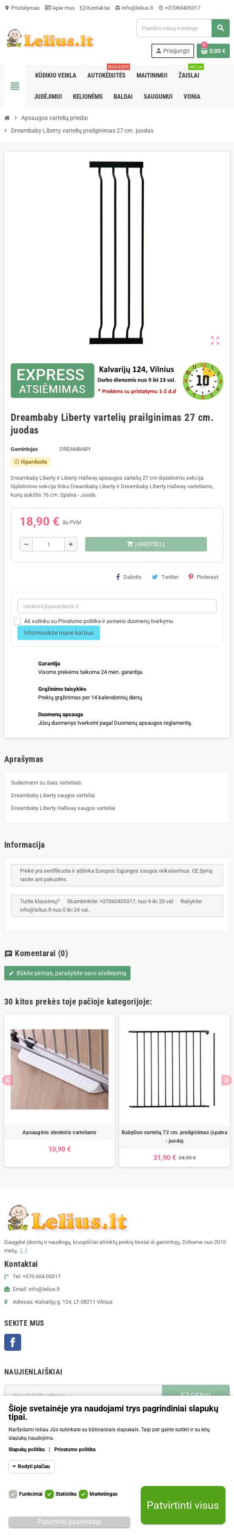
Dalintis (129, 576)
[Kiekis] (48, 544)
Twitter (165, 576)
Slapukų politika (26, 1450)
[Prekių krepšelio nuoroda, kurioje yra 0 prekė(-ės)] (213, 51)
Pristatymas (22, 8)
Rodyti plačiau (34, 1466)
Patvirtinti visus (183, 1505)
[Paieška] (182, 28)
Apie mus (60, 8)
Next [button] (226, 1080)
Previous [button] (7, 1080)
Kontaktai (95, 8)
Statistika (66, 1494)
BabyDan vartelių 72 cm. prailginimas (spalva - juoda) (174, 1137)
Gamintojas (24, 449)
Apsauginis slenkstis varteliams (59, 1132)
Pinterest (203, 576)
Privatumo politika (74, 1450)
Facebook (12, 1342)
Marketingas (103, 1494)
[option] (59, 1090)
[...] (23, 1250)
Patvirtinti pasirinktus (69, 1522)
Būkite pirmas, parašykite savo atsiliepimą (67, 973)
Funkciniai (30, 1494)
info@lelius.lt (134, 8)
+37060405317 (179, 8)
